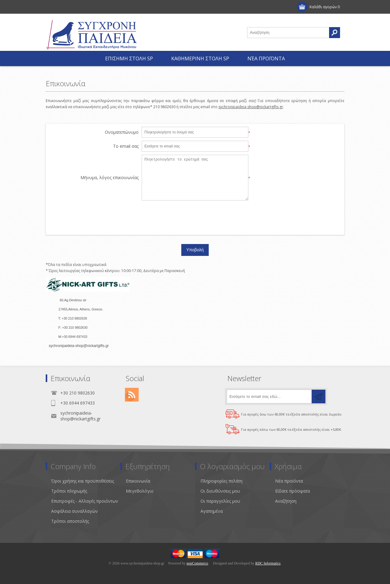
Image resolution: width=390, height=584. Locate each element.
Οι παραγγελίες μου (220, 501)
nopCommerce (197, 563)
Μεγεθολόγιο (140, 491)
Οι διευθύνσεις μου (220, 491)
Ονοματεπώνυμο (122, 132)
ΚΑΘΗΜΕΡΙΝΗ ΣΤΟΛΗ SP (200, 58)
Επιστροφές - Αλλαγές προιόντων (84, 501)
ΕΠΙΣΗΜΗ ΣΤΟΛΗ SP (129, 58)
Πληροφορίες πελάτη (221, 481)
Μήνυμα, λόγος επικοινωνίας (109, 177)
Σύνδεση (88, 6)
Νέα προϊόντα (266, 58)
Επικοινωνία (138, 481)
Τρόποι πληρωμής (69, 491)
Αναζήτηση (285, 501)
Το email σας (126, 146)
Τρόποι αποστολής (70, 521)
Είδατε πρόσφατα (292, 491)
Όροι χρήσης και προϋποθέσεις (82, 481)
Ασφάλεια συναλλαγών (74, 511)
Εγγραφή (60, 6)
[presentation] (195, 215)
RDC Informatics (268, 563)
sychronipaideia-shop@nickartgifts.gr (250, 106)
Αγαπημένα (211, 511)
